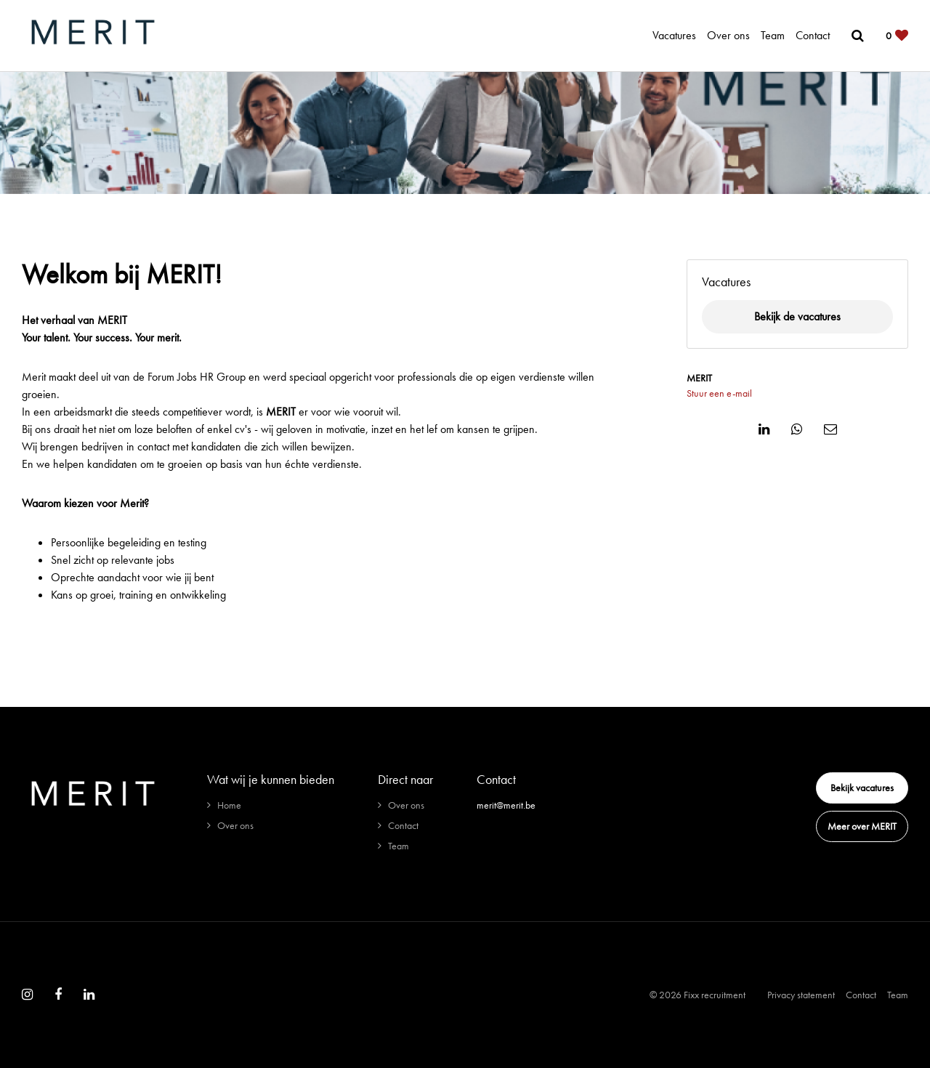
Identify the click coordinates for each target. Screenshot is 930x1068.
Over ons (728, 35)
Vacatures (674, 35)
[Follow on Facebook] (58, 994)
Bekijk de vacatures (797, 316)
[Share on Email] (830, 429)
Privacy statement (801, 994)
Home (229, 805)
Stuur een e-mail (719, 393)
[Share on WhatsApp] (796, 429)
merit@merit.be (506, 805)
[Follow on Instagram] (27, 994)
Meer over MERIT (862, 826)
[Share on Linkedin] (764, 429)
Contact (813, 35)
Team (773, 35)
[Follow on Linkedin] (89, 994)
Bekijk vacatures (862, 787)
